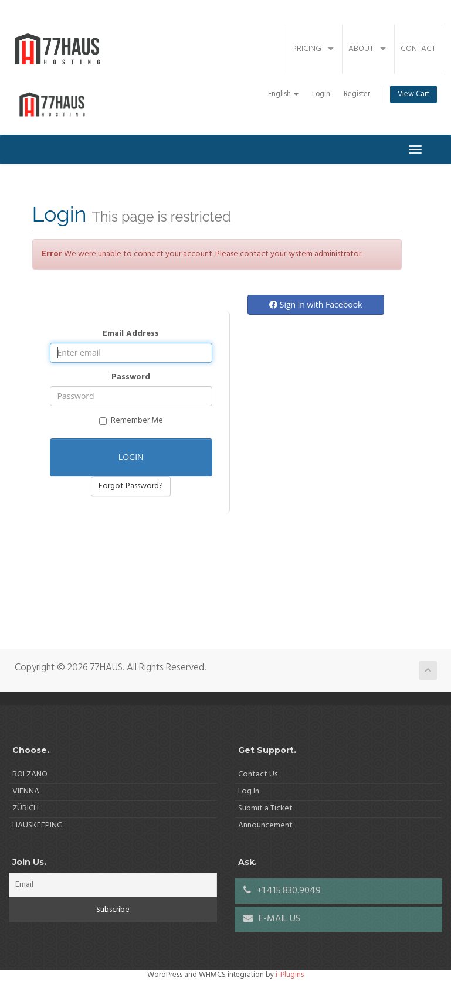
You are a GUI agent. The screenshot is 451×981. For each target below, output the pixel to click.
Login (321, 94)
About (361, 49)
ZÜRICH (25, 808)
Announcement (265, 825)
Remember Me (131, 421)
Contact (418, 49)
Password (130, 377)
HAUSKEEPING (37, 825)
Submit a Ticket (265, 808)
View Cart (413, 94)
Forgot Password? (131, 486)
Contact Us (257, 774)
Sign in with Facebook (315, 304)
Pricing (306, 49)
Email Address (131, 334)
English (283, 94)
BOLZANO (30, 774)
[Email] (113, 885)
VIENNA (25, 791)
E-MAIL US (271, 918)
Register (357, 94)
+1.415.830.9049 (282, 890)
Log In (248, 791)
